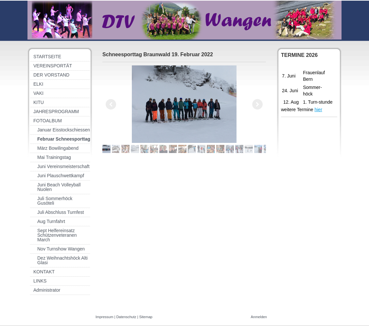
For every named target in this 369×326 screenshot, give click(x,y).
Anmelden (259, 317)
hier (318, 109)
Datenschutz (126, 317)
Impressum (104, 317)
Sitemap (145, 317)
